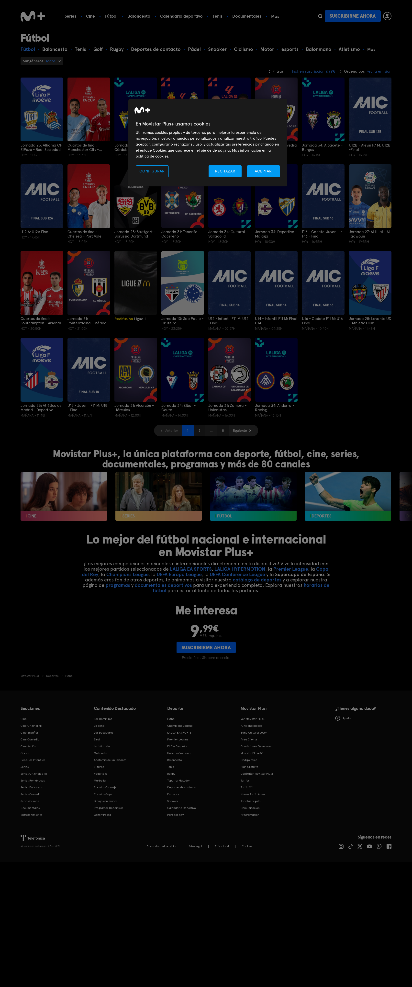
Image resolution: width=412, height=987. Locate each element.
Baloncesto (138, 16)
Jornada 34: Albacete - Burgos (322, 147)
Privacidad (222, 846)
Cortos (25, 753)
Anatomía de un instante (110, 760)
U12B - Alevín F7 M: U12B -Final (369, 147)
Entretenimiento (31, 815)
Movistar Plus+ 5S (252, 753)
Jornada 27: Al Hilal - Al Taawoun (369, 234)
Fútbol (111, 16)
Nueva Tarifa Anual (253, 794)
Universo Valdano (178, 753)
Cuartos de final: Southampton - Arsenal (41, 321)
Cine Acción (28, 746)
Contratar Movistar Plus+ (257, 773)
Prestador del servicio (161, 846)
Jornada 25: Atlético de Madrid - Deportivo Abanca (41, 407)
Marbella (100, 780)
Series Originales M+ (34, 773)
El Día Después (177, 746)
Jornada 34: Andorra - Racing (274, 407)
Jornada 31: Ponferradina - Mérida (87, 321)
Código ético (249, 760)
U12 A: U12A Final (35, 232)
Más (275, 16)
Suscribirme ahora (353, 16)
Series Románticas (33, 780)
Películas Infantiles (33, 760)
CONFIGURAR (152, 171)
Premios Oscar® (105, 787)
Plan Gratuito (249, 767)
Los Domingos (103, 719)
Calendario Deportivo (181, 808)
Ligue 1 (130, 319)
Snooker (172, 801)
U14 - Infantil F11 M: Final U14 (276, 321)
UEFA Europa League (179, 574)
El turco (99, 767)
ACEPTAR (263, 171)
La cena (99, 725)
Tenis (217, 16)
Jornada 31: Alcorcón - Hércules (134, 407)
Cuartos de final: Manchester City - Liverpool (83, 147)
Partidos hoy (175, 815)
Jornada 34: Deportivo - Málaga (276, 234)
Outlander (101, 753)
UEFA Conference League (237, 574)
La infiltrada (102, 746)
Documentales (246, 16)
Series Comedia (31, 794)
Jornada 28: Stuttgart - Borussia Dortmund (134, 234)
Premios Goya (103, 794)
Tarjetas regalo (250, 801)
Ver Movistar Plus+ (253, 719)
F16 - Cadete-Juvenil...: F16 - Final (322, 234)
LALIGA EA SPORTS (191, 569)
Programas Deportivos (108, 808)
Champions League (127, 574)
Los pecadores (103, 732)
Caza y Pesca (102, 815)
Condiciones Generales (256, 746)
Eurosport (173, 794)
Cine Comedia (30, 739)
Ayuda (343, 718)
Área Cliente (249, 739)
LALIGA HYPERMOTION (239, 569)
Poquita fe (101, 773)
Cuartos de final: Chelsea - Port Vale (84, 234)
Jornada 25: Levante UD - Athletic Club (370, 321)
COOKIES (247, 846)
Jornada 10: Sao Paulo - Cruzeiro (182, 321)
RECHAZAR (225, 171)
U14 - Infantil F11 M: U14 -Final (228, 321)
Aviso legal (195, 846)
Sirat (97, 739)
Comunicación (250, 808)
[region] (207, 143)
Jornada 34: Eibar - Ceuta (178, 407)
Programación (250, 815)
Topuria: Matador (178, 780)
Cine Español (29, 732)
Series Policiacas (32, 787)
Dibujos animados (105, 801)
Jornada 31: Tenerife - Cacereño (180, 234)
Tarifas (245, 780)
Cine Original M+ (32, 725)
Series (70, 16)
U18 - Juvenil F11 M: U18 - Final (87, 407)
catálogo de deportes (257, 580)
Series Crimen (30, 801)
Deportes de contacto (181, 787)
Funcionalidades (251, 725)
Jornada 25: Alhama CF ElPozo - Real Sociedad (41, 147)
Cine (90, 16)
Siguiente (240, 430)
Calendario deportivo (181, 16)
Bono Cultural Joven (254, 732)
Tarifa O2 (247, 787)
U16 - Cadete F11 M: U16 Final (322, 321)
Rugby (171, 773)
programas (118, 585)
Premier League (290, 569)
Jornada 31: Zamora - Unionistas (227, 407)
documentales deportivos (163, 585)
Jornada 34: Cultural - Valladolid (228, 234)
